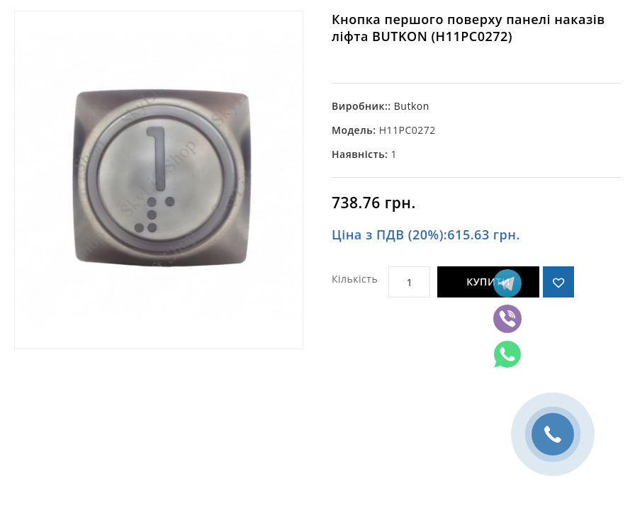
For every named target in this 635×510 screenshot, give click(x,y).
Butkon (411, 106)
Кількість (355, 278)
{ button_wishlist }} (558, 282)
